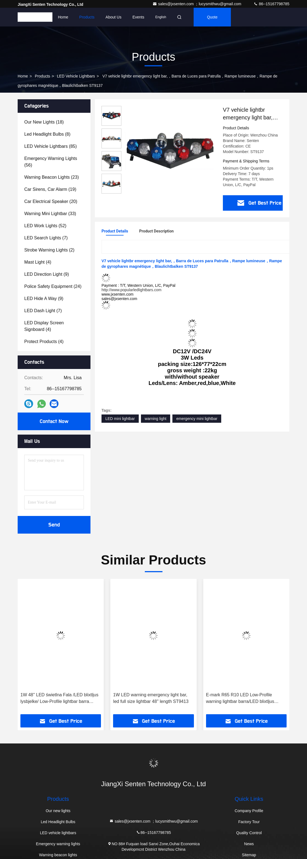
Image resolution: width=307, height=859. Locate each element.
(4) (37, 262)
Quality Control (249, 833)
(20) (50, 201)
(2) (49, 250)
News (249, 844)
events (138, 17)
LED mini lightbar (120, 418)
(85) (50, 146)
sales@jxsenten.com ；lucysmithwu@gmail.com (197, 4)
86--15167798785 (271, 4)
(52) (45, 225)
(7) (46, 238)
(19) (50, 189)
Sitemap (249, 855)
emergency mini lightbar (196, 418)
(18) (44, 122)
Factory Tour (249, 822)
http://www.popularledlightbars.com (131, 290)
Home (63, 17)
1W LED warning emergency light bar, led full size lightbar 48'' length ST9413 (150, 698)
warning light (156, 418)
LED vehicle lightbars (76, 76)
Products (86, 17)
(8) (47, 134)
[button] (29, 649)
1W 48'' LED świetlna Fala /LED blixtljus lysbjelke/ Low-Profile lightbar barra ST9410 (59, 698)
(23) (51, 177)
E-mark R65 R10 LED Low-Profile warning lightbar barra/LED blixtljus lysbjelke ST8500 (240, 698)
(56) (50, 161)
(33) (50, 213)
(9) (46, 274)
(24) (52, 286)
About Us (114, 17)
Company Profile (249, 811)
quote (212, 17)
